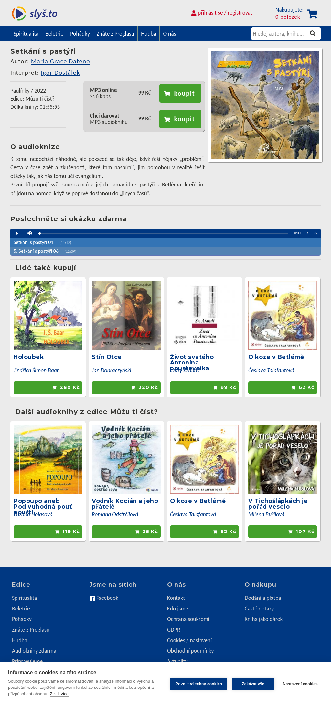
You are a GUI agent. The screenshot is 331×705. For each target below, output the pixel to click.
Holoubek (29, 356)
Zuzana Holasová (33, 514)
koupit (184, 93)
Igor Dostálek (60, 72)
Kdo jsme (177, 608)
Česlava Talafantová (271, 370)
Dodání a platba (263, 597)
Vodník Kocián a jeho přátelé (125, 504)
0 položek (287, 17)
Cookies (176, 640)
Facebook (107, 597)
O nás (169, 33)
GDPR (173, 629)
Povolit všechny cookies (197, 683)
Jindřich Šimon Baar (36, 370)
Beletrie (54, 33)
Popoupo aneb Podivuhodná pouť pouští (43, 507)
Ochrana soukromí (188, 618)
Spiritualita (26, 33)
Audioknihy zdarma (34, 650)
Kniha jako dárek (264, 618)
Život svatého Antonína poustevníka (192, 362)
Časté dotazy (259, 608)
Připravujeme (27, 661)
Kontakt (176, 597)
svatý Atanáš (184, 370)
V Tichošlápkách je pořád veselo (278, 504)
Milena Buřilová (266, 514)
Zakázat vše (251, 683)
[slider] (163, 233)
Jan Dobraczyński (111, 370)
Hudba (148, 33)
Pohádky (80, 33)
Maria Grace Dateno (60, 61)
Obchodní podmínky (190, 650)
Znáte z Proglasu (115, 33)
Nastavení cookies (300, 683)
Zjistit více (59, 693)
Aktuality (177, 661)
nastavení (201, 640)
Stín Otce (107, 356)
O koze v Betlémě (276, 356)
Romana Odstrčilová (115, 514)
